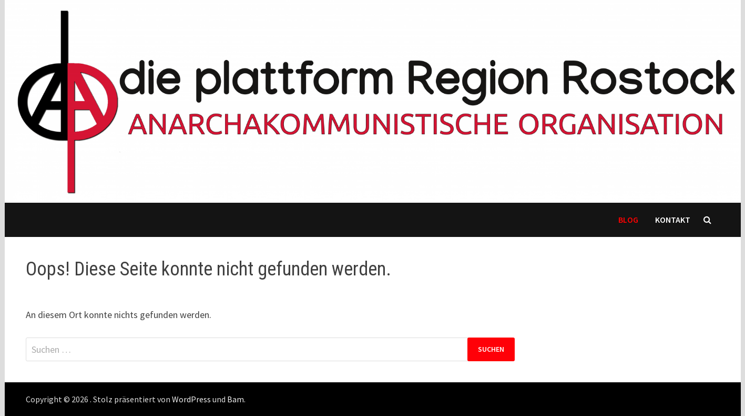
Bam (235, 399)
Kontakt (672, 219)
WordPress (191, 399)
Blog (628, 219)
